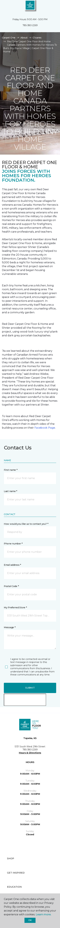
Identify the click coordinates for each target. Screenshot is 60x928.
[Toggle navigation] (5, 6)
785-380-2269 (30, 25)
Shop (10, 858)
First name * (10, 470)
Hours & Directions (30, 752)
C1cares (37, 37)
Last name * (10, 491)
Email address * (12, 565)
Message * (9, 627)
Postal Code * (11, 586)
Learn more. (43, 914)
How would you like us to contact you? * (26, 524)
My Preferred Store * (15, 607)
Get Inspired (16, 872)
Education (14, 886)
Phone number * (13, 543)
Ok (30, 920)
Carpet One (8, 37)
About (24, 37)
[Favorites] (52, 6)
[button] (48, 6)
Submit (30, 687)
